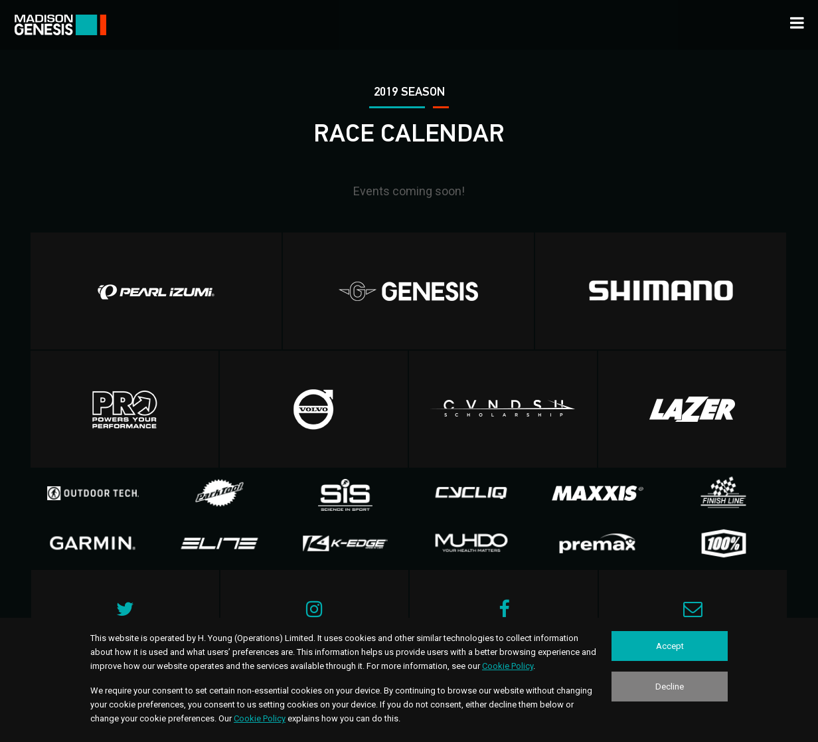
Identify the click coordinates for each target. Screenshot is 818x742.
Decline (669, 687)
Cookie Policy (507, 666)
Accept (670, 646)
